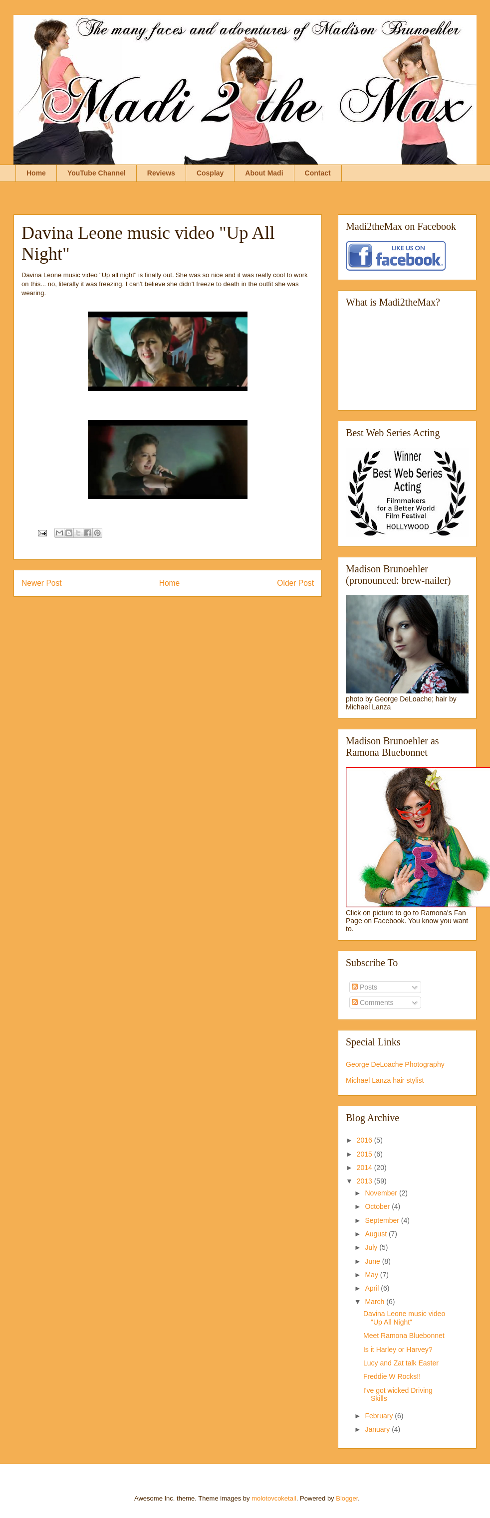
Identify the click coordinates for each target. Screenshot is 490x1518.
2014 (365, 1168)
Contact (318, 173)
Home (36, 173)
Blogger (347, 1498)
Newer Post (41, 583)
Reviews (161, 173)
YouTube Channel (96, 173)
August (376, 1234)
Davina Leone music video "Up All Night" (404, 1318)
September (383, 1220)
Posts (364, 987)
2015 (365, 1154)
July (372, 1247)
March (375, 1302)
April (373, 1288)
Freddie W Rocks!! (392, 1376)
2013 (365, 1181)
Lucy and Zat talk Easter (401, 1363)
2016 (365, 1140)
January (378, 1429)
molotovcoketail (273, 1498)
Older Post (295, 583)
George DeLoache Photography (395, 1064)
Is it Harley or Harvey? (397, 1349)
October (378, 1206)
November (382, 1193)
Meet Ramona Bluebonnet (404, 1336)
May (372, 1275)
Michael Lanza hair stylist (385, 1080)
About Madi (264, 173)
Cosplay (210, 173)
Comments (373, 1003)
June (373, 1261)
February (380, 1416)
